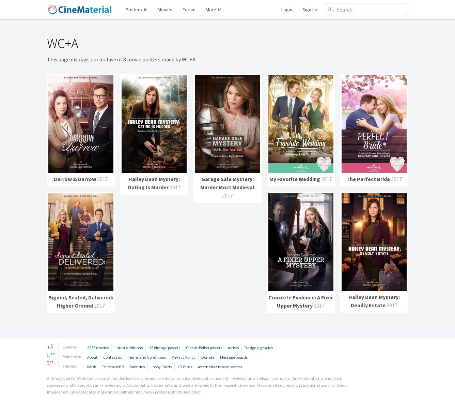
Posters (136, 9)
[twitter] (50, 354)
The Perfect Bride (368, 179)
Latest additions (128, 347)
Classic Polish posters (204, 347)
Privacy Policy (183, 357)
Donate (207, 357)
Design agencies (259, 347)
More (214, 9)
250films (184, 366)
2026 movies (98, 347)
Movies (165, 9)
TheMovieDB (113, 366)
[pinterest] (50, 362)
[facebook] (50, 346)
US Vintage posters (164, 347)
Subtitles (137, 366)
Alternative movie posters (220, 366)
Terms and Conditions (147, 357)
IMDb (91, 366)
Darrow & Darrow (75, 179)
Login (286, 9)
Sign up (309, 9)
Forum (189, 9)
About (92, 357)
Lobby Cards (161, 366)
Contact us (112, 357)
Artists (233, 347)
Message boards (234, 357)
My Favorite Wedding (294, 179)
